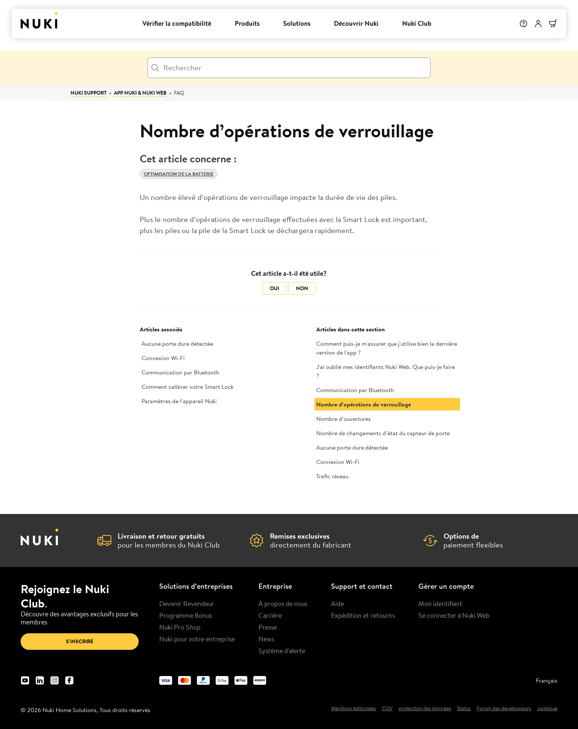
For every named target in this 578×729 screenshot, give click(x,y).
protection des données (424, 708)
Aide (337, 603)
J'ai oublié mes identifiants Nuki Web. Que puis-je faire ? (385, 371)
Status (464, 708)
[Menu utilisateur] (538, 23)
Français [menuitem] (546, 680)
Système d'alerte (281, 650)
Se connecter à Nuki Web (454, 615)
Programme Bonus (185, 615)
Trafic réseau (332, 476)
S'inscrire (79, 641)
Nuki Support (88, 92)
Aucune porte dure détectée (177, 343)
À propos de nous (282, 603)
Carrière (270, 615)
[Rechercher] (289, 67)
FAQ (179, 92)
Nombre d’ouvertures (343, 418)
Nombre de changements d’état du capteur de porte (383, 433)
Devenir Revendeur (186, 603)
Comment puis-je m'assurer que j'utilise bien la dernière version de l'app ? (386, 348)
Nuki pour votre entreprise (197, 639)
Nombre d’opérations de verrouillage (363, 404)
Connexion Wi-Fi (163, 357)
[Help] (523, 23)
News (266, 639)
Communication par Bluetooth (180, 372)
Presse (267, 627)
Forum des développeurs (504, 708)
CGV (387, 708)
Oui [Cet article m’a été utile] (274, 288)
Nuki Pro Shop (180, 627)
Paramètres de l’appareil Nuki (179, 401)
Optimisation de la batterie (178, 173)
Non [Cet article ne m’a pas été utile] (302, 288)
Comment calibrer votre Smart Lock (188, 386)
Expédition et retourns (363, 615)
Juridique (547, 708)
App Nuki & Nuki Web (140, 92)
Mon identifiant (440, 603)
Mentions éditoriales (353, 708)
